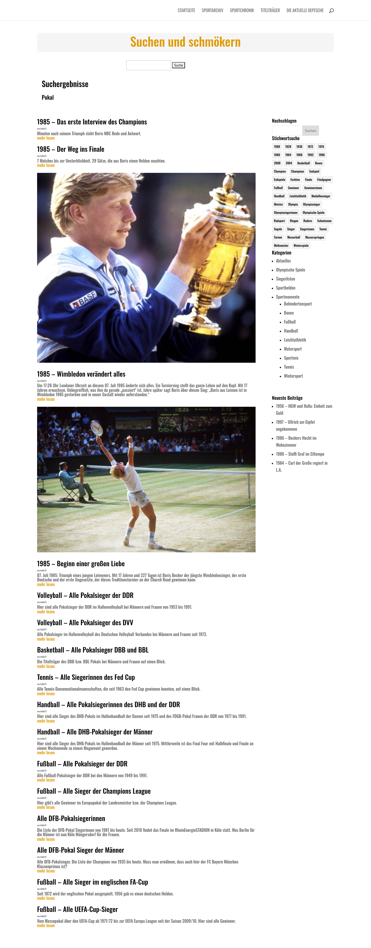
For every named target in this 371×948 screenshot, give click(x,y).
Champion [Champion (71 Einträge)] (280, 171)
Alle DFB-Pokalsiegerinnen (71, 818)
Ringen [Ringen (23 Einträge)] (294, 220)
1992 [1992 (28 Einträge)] (311, 155)
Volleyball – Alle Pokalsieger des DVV (85, 622)
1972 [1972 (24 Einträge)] (310, 146)
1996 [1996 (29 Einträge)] (322, 155)
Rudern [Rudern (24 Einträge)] (307, 220)
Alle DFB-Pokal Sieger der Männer (80, 850)
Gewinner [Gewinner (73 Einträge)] (293, 187)
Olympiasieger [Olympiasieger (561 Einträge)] (311, 204)
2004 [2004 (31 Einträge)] (289, 163)
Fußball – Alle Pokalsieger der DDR (82, 763)
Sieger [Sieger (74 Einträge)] (291, 229)
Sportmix (291, 358)
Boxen (289, 313)
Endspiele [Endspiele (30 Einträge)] (279, 179)
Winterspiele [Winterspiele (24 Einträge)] (301, 245)
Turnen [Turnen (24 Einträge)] (278, 237)
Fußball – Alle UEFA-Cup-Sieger (77, 909)
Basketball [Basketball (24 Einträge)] (303, 163)
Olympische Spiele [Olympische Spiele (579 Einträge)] (314, 212)
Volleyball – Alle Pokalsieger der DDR (85, 595)
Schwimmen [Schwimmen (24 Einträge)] (324, 220)
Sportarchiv (212, 11)
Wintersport (293, 376)
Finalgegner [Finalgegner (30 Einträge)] (324, 179)
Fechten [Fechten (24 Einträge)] (295, 179)
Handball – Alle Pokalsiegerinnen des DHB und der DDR (108, 704)
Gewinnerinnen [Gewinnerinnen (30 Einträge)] (313, 187)
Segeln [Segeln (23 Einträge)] (278, 229)
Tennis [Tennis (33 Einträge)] (323, 229)
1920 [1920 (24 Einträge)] (288, 146)
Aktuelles (283, 261)
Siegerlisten (285, 279)
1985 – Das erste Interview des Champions (92, 121)
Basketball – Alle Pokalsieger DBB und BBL (93, 650)
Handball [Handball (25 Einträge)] (279, 196)
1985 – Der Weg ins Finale (70, 149)
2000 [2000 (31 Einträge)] (277, 163)
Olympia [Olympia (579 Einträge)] (293, 204)
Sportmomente (288, 297)
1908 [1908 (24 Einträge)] (277, 146)
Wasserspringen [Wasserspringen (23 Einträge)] (314, 237)
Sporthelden (286, 288)
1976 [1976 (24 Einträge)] (321, 146)
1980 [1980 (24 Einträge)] (277, 155)
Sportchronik (242, 11)
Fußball (290, 322)
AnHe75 (43, 128)
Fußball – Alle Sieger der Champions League (94, 791)
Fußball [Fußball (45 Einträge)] (278, 187)
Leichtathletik (295, 340)
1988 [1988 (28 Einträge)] (299, 155)
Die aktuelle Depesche (305, 11)
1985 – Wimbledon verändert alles (81, 374)
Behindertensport (298, 304)
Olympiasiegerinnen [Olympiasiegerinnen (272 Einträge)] (286, 212)
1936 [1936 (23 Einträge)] (299, 146)
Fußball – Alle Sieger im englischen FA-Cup (92, 882)
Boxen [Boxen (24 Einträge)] (318, 163)
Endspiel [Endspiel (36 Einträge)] (314, 171)
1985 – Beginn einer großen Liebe (81, 563)
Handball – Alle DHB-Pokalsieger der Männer (95, 731)
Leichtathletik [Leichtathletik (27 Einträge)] (298, 196)
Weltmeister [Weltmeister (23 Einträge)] (281, 245)
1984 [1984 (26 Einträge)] (288, 155)
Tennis (289, 367)
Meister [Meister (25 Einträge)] (278, 204)
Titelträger (270, 11)
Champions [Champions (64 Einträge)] (297, 171)
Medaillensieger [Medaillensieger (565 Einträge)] (320, 196)
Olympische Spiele (290, 270)
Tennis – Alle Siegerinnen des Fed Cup (86, 677)
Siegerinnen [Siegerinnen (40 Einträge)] (307, 229)
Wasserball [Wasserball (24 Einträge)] (293, 237)
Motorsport (293, 349)
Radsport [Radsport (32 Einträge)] (279, 220)
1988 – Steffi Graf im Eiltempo (300, 454)
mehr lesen (46, 138)
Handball (291, 331)
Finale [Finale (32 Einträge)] (308, 179)
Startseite (186, 11)
